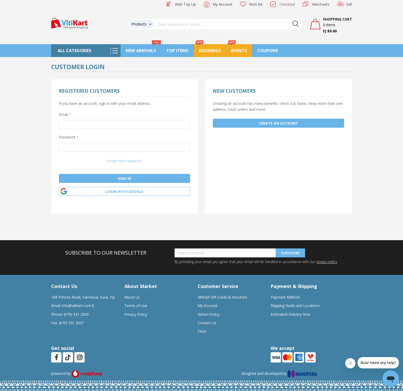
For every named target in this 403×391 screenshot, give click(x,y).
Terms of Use (135, 305)
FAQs (202, 331)
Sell (349, 4)
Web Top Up (185, 4)
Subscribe (290, 252)
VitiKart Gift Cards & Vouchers (222, 297)
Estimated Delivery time (290, 314)
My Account (222, 4)
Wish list (256, 4)
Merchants (320, 4)
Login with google (124, 191)
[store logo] (69, 22)
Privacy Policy (135, 314)
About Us (132, 297)
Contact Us (207, 322)
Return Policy (208, 314)
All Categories (74, 50)
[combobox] (228, 24)
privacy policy (326, 261)
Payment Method (285, 297)
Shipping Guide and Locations (295, 305)
